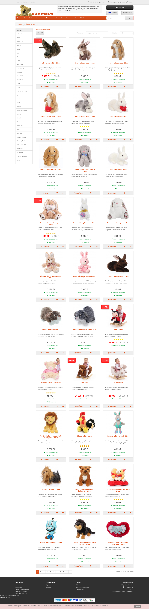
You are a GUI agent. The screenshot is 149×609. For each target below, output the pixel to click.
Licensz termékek (22, 91)
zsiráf (18, 160)
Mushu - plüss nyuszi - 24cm (50, 169)
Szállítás (112, 12)
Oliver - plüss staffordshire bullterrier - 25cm (84, 490)
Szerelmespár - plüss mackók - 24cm (118, 490)
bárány (19, 45)
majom (19, 106)
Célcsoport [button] (49, 18)
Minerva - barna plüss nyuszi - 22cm (51, 277)
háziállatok (20, 76)
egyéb (18, 60)
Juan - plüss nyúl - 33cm (51, 329)
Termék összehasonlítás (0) (43, 29)
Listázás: (114, 33)
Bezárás (137, 606)
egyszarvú (20, 64)
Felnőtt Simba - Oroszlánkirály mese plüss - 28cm (51, 437)
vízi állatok (20, 152)
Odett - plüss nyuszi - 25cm (84, 116)
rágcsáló (19, 133)
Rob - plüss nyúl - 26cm (118, 116)
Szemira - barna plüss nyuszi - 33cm (51, 223)
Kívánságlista (79, 589)
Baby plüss (20, 41)
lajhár (18, 87)
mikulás (19, 114)
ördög (18, 122)
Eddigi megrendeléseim (82, 587)
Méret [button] (31, 18)
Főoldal (20, 24)
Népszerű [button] (59, 18)
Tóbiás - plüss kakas (84, 436)
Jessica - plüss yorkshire (51, 489)
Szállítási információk (29, 2)
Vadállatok (20, 148)
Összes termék (21, 18)
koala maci (20, 80)
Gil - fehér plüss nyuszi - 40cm (118, 223)
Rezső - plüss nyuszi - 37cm (118, 276)
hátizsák (19, 72)
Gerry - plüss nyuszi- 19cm (51, 116)
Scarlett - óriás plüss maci (51, 383)
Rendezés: (80, 33)
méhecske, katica (22, 110)
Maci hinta (84, 383)
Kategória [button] (39, 18)
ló (17, 95)
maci (18, 99)
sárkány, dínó (21, 141)
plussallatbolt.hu (128, 582)
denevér (19, 57)
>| (70, 572)
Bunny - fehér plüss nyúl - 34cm (84, 223)
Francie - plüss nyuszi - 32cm (118, 436)
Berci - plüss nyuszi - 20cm (85, 63)
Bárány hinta (118, 383)
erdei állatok (20, 68)
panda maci (20, 125)
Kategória (19, 30)
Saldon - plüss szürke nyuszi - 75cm (84, 170)
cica (18, 53)
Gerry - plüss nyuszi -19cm (118, 63)
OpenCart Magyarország (13, 595)
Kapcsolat (19, 2)
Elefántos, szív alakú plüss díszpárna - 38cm (118, 543)
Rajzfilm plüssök (21, 137)
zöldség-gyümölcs (22, 156)
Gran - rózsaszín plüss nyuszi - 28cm (84, 277)
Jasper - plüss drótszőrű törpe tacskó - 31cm (84, 543)
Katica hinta (118, 329)
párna (18, 129)
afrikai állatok (20, 34)
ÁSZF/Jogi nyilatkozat (22, 593)
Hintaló (82, 18)
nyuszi (19, 118)
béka (18, 49)
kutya (18, 83)
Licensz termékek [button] (71, 18)
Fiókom (78, 585)
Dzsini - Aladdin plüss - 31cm (51, 542)
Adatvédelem (19, 587)
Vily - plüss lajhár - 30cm (51, 63)
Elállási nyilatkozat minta (22, 589)
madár (18, 102)
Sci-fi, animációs (21, 145)
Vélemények (127, 13)
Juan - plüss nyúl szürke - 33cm (84, 329)
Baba (18, 38)
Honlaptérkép (49, 587)
